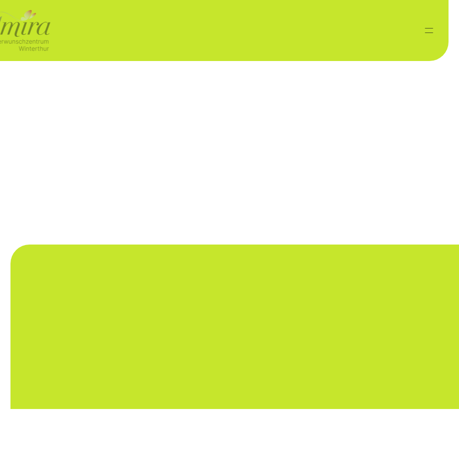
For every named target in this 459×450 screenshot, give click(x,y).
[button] (429, 30)
